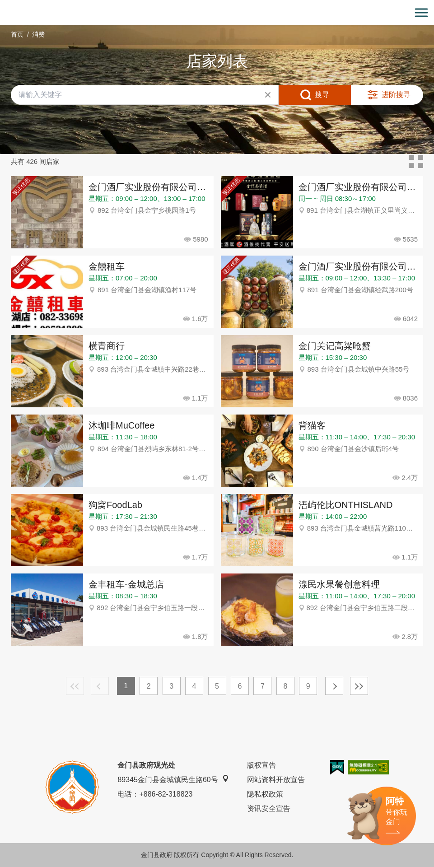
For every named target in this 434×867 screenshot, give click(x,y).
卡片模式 (416, 161)
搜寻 (322, 94)
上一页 (100, 686)
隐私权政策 (265, 794)
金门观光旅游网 (217, 13)
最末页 (359, 686)
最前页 (75, 686)
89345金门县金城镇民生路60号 (173, 779)
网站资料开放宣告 (276, 779)
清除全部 (267, 94)
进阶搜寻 (396, 94)
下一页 (334, 686)
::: (3, 5)
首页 (17, 34)
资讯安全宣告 (268, 808)
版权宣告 (261, 765)
